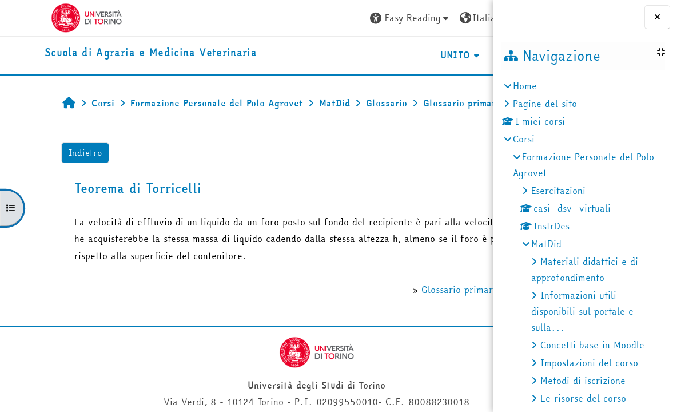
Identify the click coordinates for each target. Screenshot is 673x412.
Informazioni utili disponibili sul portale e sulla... (582, 311)
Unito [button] (357, 55)
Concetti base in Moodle (592, 345)
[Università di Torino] (44, 16)
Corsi (524, 139)
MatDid (546, 244)
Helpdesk (423, 55)
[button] (312, 18)
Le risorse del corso (583, 398)
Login (463, 18)
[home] (108, 53)
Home (525, 86)
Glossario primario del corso (383, 348)
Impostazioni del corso (589, 363)
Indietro (48, 177)
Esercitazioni (558, 190)
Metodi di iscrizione (583, 380)
